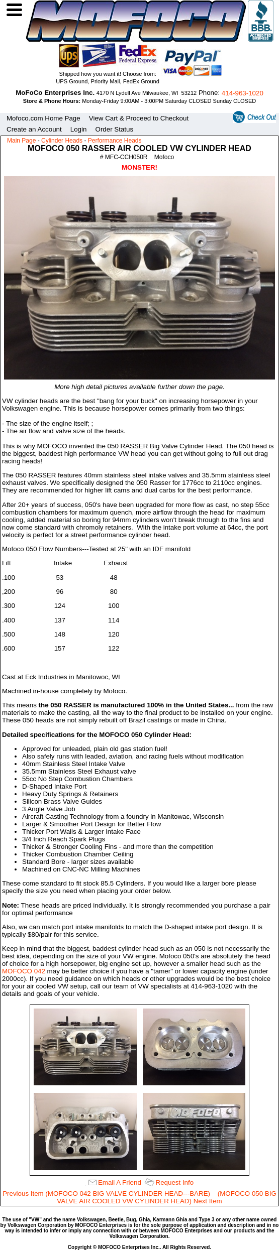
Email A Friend (119, 1182)
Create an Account (34, 129)
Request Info (175, 1182)
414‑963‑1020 (242, 93)
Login (78, 129)
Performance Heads (115, 140)
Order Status (115, 129)
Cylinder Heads (61, 140)
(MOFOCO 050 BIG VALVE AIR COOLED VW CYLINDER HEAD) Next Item (166, 1197)
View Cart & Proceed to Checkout (139, 118)
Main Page (21, 140)
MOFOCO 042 (23, 971)
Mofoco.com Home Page (43, 118)
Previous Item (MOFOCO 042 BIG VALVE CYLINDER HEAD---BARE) (106, 1193)
